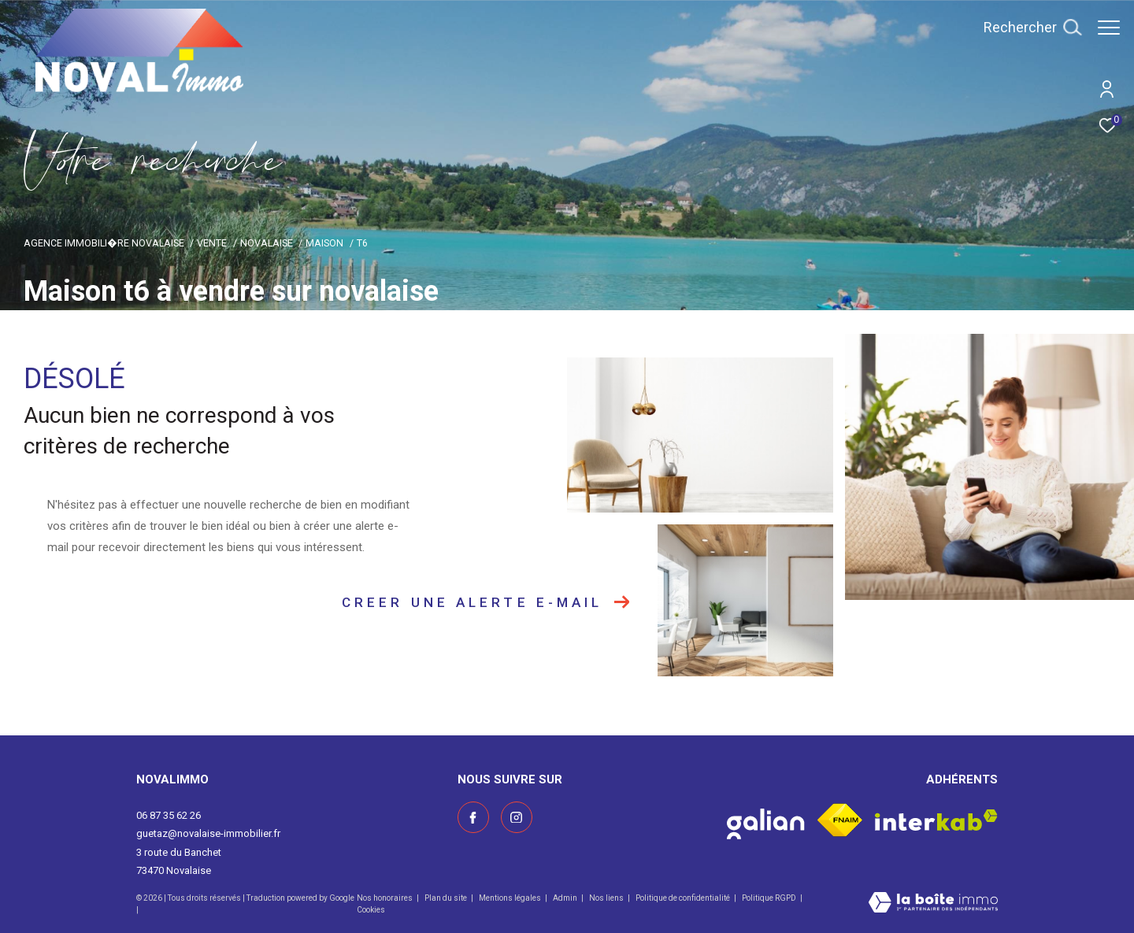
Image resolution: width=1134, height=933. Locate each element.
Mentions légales (511, 898)
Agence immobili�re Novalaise (104, 243)
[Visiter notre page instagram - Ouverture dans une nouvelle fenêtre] (516, 817)
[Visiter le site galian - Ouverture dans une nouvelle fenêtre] (766, 820)
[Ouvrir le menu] (1109, 27)
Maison (324, 243)
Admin (566, 898)
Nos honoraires (385, 898)
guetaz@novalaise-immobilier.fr (208, 833)
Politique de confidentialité (684, 898)
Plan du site (446, 898)
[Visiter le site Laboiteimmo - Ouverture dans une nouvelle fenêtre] (933, 904)
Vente (212, 243)
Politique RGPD (769, 898)
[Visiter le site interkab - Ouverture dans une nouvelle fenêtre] (936, 820)
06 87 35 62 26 (168, 815)
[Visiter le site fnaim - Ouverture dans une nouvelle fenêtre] (840, 820)
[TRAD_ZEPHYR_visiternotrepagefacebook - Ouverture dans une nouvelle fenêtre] (473, 817)
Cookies (371, 909)
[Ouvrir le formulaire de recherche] (1024, 27)
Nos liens (607, 898)
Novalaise (266, 243)
